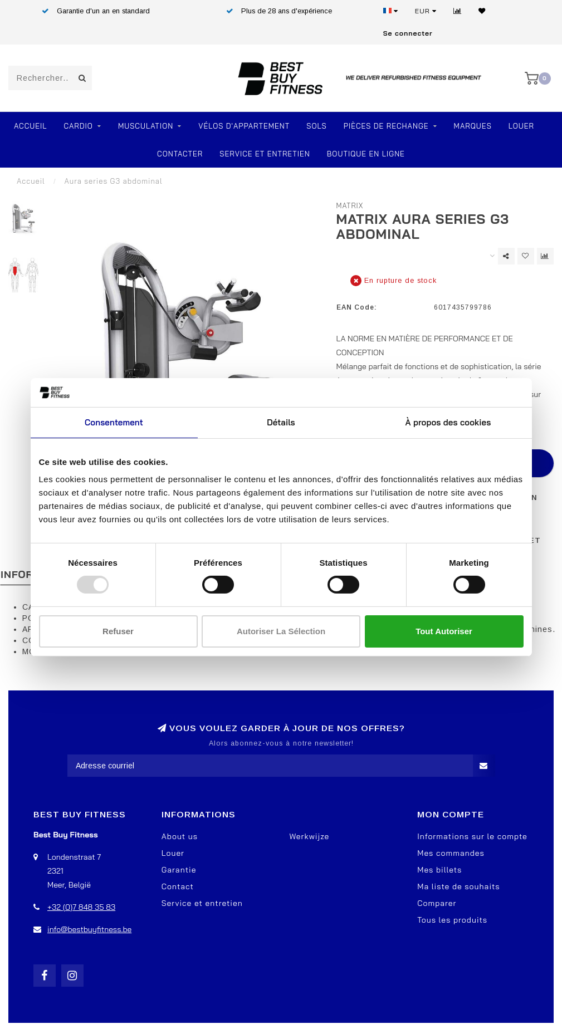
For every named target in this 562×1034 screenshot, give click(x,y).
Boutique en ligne (366, 153)
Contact (178, 886)
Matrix (350, 205)
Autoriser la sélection (281, 631)
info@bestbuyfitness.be (89, 929)
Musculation (145, 125)
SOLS (316, 125)
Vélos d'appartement (244, 125)
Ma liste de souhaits (458, 886)
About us (180, 836)
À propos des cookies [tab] (448, 422)
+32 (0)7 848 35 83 (81, 907)
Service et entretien (264, 153)
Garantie (179, 870)
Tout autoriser (444, 631)
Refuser (118, 631)
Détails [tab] (281, 422)
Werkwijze (310, 836)
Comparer (436, 903)
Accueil (30, 125)
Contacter (180, 153)
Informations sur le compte (472, 836)
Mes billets (439, 870)
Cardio (78, 125)
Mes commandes (451, 853)
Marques (473, 125)
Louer (521, 125)
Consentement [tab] (114, 422)
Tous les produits (452, 920)
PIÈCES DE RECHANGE (386, 125)
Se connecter (408, 33)
